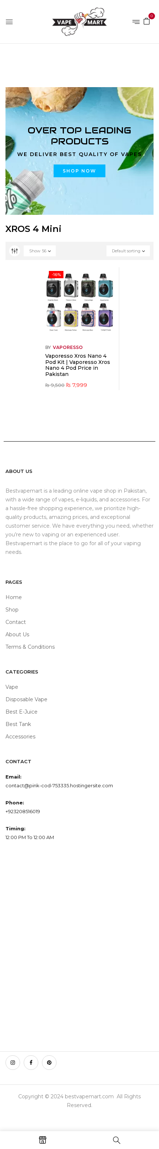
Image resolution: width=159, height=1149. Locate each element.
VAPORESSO (68, 347)
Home (13, 58)
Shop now (79, 171)
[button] (146, 21)
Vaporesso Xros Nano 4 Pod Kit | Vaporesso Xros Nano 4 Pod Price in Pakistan (77, 365)
